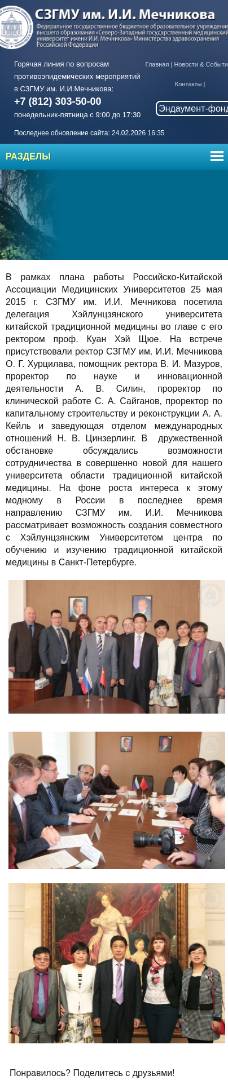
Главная (157, 64)
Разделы (28, 156)
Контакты (188, 84)
